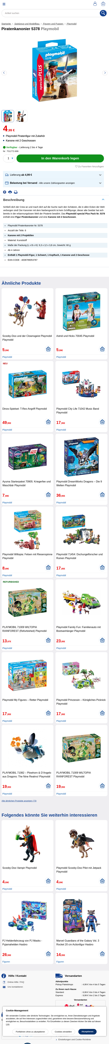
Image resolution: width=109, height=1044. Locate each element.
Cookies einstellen (63, 1032)
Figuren (6, 961)
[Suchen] (103, 13)
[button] (53, 175)
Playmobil (71, 24)
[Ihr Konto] (95, 4)
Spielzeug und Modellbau (27, 24)
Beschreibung (13, 200)
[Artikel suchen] (54, 13)
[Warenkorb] (103, 4)
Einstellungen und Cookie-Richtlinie (74, 1039)
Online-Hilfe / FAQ (15, 982)
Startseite (6, 24)
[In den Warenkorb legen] (60, 158)
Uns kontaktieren (15, 987)
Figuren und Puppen (53, 24)
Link (7, 1024)
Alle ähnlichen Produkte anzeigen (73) (19, 801)
